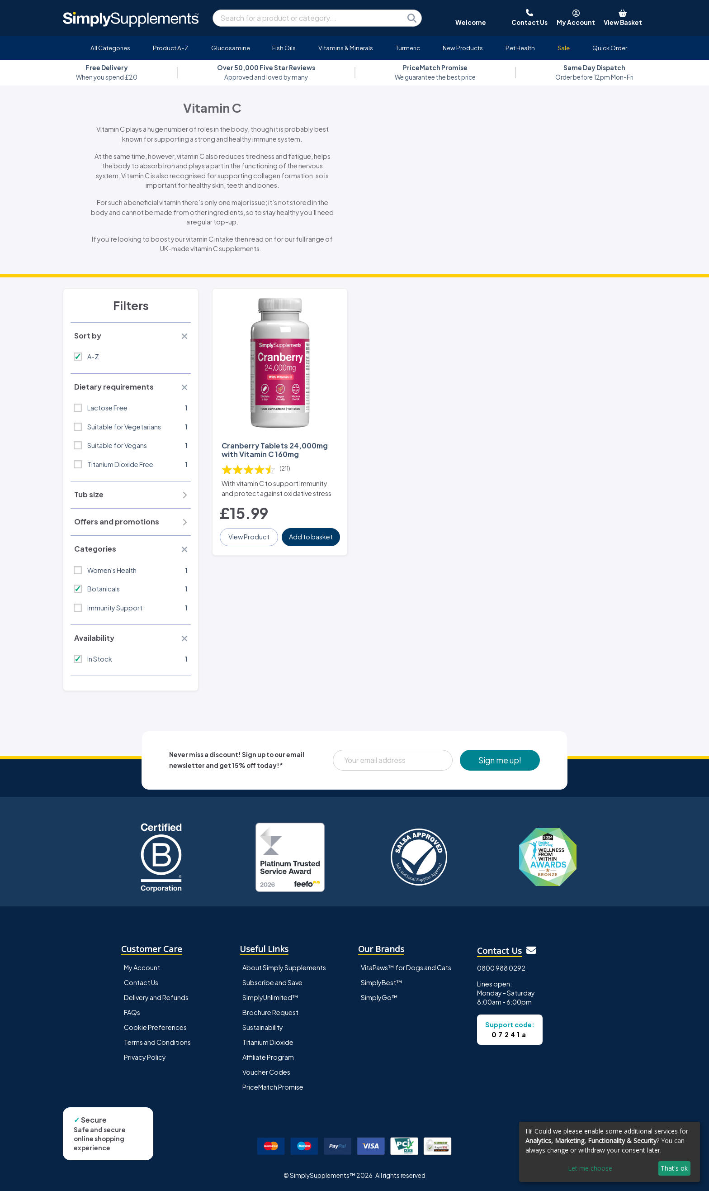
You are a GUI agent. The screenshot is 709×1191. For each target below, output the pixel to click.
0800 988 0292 (501, 968)
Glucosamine (230, 48)
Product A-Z (171, 48)
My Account (142, 967)
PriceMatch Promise (272, 1087)
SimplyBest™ (381, 982)
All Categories (110, 48)
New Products (463, 48)
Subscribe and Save (272, 982)
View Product (248, 537)
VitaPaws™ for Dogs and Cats (406, 967)
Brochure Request (270, 1012)
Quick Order (609, 48)
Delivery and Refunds (156, 997)
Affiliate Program (268, 1057)
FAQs (132, 1012)
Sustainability (262, 1027)
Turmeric (408, 48)
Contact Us (141, 982)
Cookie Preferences (155, 1027)
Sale (564, 48)
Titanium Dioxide (267, 1042)
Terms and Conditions (157, 1042)
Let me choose (590, 1168)
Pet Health (520, 48)
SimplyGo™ (379, 997)
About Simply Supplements (284, 967)
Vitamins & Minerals (345, 48)
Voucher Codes (266, 1072)
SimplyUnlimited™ (270, 997)
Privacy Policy (145, 1057)
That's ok (674, 1168)
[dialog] (609, 1152)
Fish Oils (284, 48)
